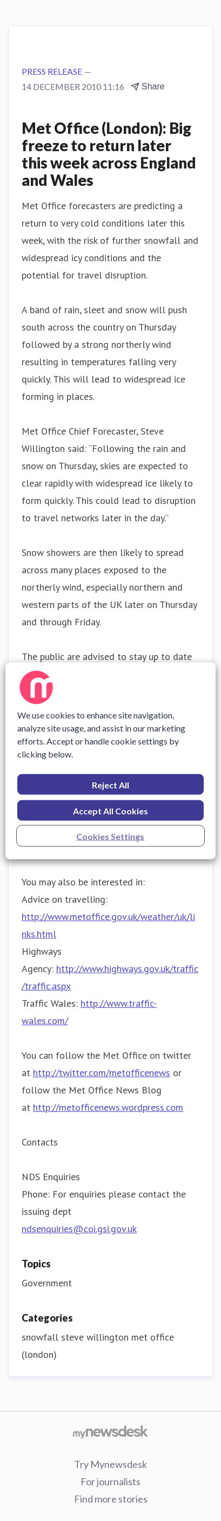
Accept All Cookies (110, 810)
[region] (110, 760)
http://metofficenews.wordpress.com (108, 1107)
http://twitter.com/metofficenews (101, 1072)
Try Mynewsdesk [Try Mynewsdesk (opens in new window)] (110, 1464)
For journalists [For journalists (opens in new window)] (110, 1481)
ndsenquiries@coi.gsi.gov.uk (79, 1228)
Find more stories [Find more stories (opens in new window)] (111, 1499)
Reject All (110, 784)
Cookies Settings (110, 836)
